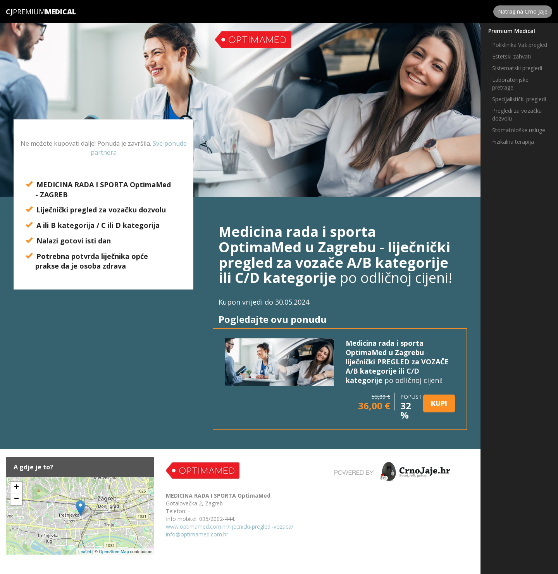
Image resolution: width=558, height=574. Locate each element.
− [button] (16, 499)
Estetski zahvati (511, 56)
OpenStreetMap (114, 551)
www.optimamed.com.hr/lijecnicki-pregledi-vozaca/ (229, 526)
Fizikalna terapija (513, 141)
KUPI (439, 403)
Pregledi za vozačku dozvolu (517, 114)
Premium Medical (511, 30)
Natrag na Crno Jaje (523, 11)
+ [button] (16, 487)
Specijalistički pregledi (519, 99)
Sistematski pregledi (517, 68)
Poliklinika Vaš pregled (519, 44)
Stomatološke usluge (518, 130)
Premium (25, 11)
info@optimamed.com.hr (197, 534)
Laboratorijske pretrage (510, 83)
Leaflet (84, 551)
